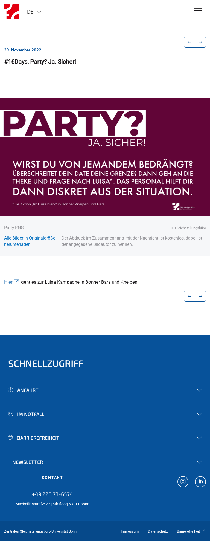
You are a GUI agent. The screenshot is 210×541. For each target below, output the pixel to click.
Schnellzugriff (46, 363)
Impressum (130, 531)
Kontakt (52, 477)
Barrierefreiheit (191, 531)
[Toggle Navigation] (198, 11)
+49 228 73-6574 (52, 494)
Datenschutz (158, 531)
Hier (12, 282)
